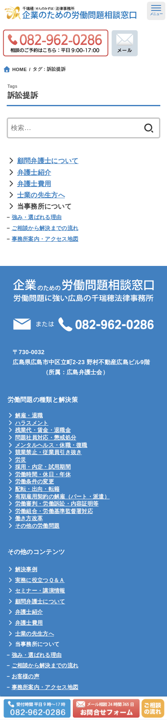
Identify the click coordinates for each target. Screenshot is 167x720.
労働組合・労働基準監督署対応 (54, 511)
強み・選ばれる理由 (37, 217)
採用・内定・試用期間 (43, 467)
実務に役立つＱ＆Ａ (40, 580)
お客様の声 (26, 676)
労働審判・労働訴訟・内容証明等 (57, 503)
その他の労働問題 (37, 526)
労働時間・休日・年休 (43, 474)
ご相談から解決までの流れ (45, 228)
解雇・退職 (29, 415)
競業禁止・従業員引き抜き (48, 452)
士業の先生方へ (41, 195)
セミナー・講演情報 (40, 590)
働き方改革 (29, 518)
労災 (20, 460)
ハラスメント (32, 423)
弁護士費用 (34, 183)
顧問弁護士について (48, 160)
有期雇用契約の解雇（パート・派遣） (62, 496)
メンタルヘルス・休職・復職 (51, 445)
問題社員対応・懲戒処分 (45, 437)
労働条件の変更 (34, 481)
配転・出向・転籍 (37, 489)
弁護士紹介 (34, 172)
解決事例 (26, 569)
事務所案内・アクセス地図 (45, 239)
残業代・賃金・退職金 (43, 430)
